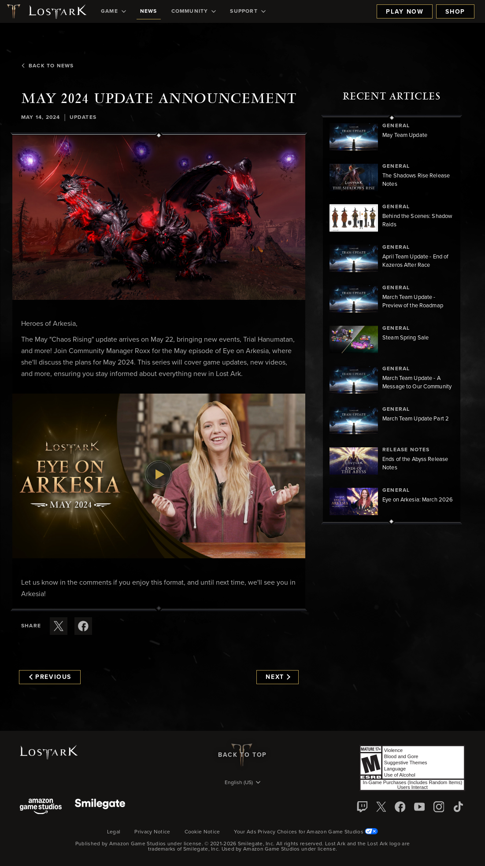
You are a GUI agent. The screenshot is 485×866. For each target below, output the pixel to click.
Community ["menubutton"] (193, 11)
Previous (50, 677)
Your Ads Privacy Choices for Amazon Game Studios (306, 832)
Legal (114, 832)
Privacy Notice (152, 832)
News (148, 11)
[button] (158, 217)
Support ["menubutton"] (247, 11)
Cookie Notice (202, 832)
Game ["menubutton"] (113, 11)
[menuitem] (113, 11)
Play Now (404, 12)
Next (278, 677)
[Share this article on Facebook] (83, 626)
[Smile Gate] (100, 807)
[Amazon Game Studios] (41, 807)
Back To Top (242, 755)
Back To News (47, 66)
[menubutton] (243, 783)
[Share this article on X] (58, 626)
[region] (391, 320)
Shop (455, 12)
